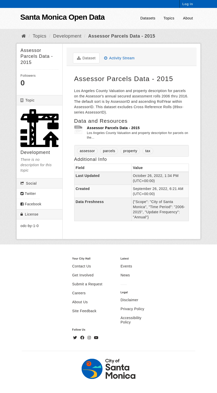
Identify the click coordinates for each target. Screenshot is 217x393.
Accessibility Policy (131, 320)
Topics (169, 18)
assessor (87, 151)
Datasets (148, 18)
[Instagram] (89, 338)
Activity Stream (119, 58)
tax (147, 151)
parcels (109, 151)
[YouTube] (96, 338)
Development (67, 36)
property (130, 151)
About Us (80, 302)
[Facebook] (82, 338)
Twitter (28, 194)
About (188, 18)
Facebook (30, 204)
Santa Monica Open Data (62, 17)
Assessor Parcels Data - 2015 (121, 36)
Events (126, 266)
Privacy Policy (132, 309)
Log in (187, 4)
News (125, 275)
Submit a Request (87, 284)
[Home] (23, 36)
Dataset (86, 58)
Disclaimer (129, 300)
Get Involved (83, 275)
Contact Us (81, 266)
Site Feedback (84, 311)
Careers (79, 293)
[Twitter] (75, 338)
